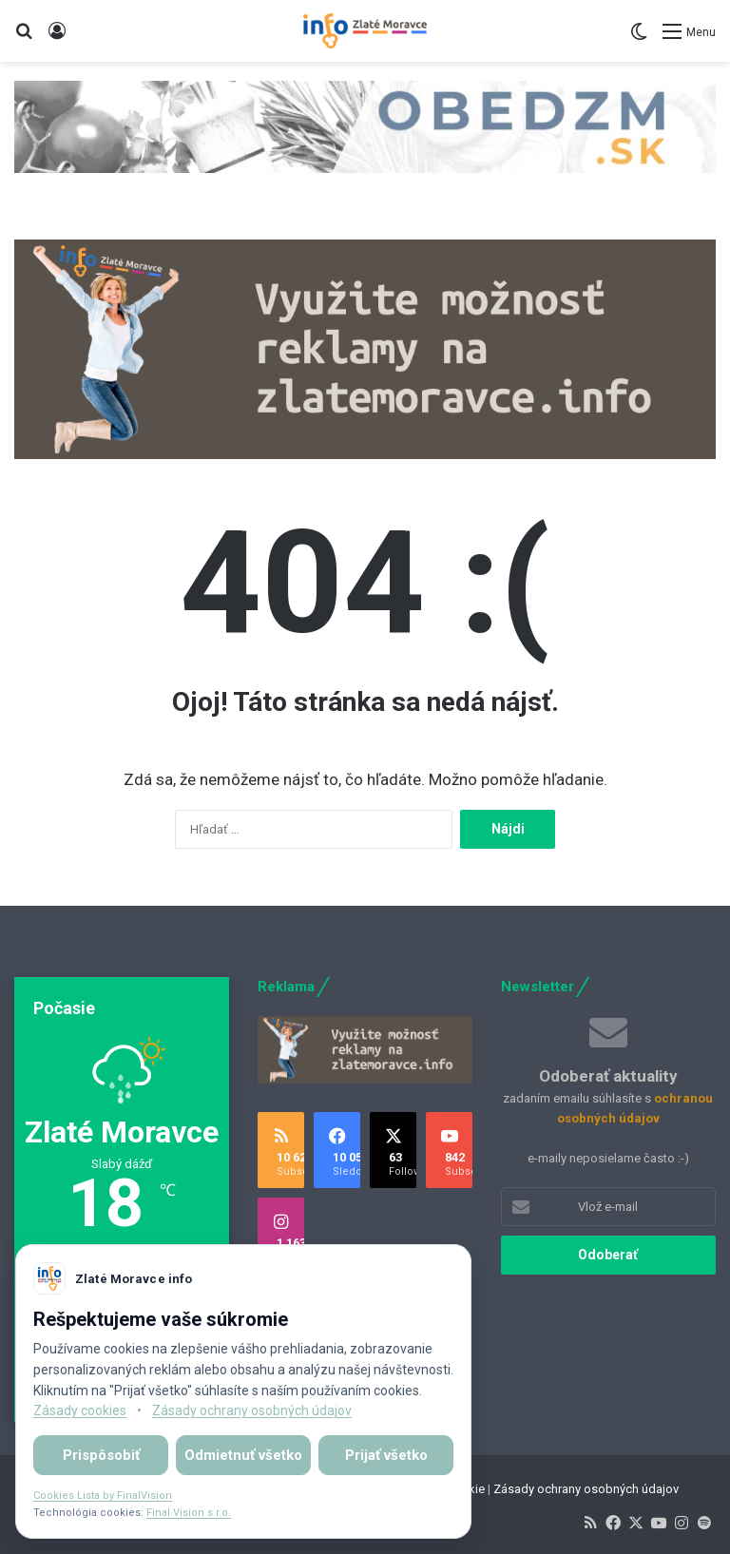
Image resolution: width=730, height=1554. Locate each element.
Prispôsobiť (101, 1455)
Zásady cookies (79, 1410)
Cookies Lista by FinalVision (102, 1495)
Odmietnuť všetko (243, 1455)
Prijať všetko (386, 1455)
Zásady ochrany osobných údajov (586, 1489)
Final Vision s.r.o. (188, 1512)
